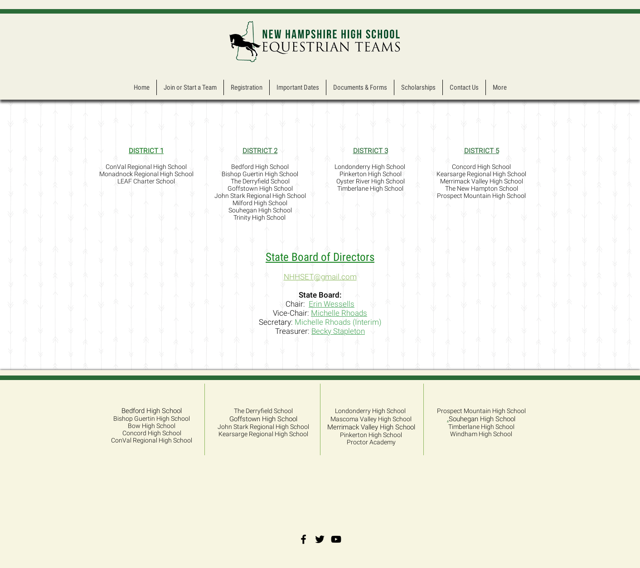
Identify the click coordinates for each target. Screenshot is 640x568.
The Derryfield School (263, 410)
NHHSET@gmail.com (320, 276)
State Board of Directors (320, 257)
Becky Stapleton (338, 331)
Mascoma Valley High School (371, 419)
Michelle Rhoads (339, 313)
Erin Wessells (331, 303)
